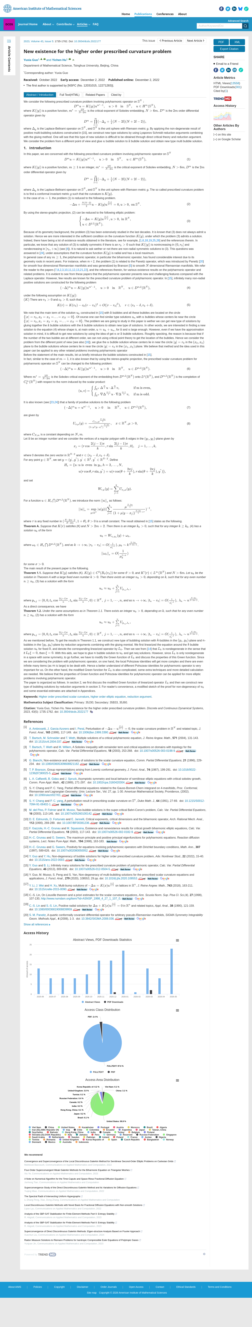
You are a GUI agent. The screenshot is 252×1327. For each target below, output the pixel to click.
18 (146, 247)
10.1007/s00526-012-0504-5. (97, 898)
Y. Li (31, 914)
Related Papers (95, 94)
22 (72, 277)
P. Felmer (51, 839)
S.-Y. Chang (36, 829)
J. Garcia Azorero (58, 757)
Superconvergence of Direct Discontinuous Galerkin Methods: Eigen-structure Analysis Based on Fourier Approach (83, 1260)
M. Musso (69, 839)
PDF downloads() (227, 87)
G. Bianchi (35, 789)
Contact (160, 1316)
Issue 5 (49, 41)
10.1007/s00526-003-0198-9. (162, 779)
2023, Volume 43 (33, 41)
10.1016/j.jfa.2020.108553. (125, 907)
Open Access (136, 1316)
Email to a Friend (227, 63)
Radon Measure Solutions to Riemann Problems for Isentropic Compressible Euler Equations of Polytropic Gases (82, 1269)
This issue (148, 41)
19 (150, 247)
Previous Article (171, 41)
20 (189, 269)
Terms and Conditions (220, 1316)
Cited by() (221, 91)
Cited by (116, 94)
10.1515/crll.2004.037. (52, 770)
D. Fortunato (57, 848)
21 (68, 277)
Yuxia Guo (31, 60)
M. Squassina (75, 857)
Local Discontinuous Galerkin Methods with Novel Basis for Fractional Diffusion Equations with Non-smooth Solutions (84, 1234)
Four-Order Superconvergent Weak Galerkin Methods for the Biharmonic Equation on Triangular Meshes (78, 1199)
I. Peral (79, 757)
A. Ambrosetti (37, 757)
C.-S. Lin (34, 935)
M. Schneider (51, 766)
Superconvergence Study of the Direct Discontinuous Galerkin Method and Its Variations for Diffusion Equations (81, 1216)
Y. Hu (47, 885)
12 (60, 277)
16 (87, 352)
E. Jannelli (77, 848)
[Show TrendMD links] (204, 1283)
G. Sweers (58, 866)
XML (237, 42)
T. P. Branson (37, 798)
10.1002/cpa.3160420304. (113, 811)
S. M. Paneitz (37, 944)
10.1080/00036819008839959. (57, 938)
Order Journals (108, 1316)
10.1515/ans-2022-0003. (53, 888)
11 (56, 277)
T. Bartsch (35, 766)
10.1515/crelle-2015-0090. (54, 918)
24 (188, 256)
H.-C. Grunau (52, 857)
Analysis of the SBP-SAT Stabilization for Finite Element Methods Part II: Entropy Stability (70, 1243)
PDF (221, 42)
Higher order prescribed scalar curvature (64, 725)
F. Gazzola (36, 857)
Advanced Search (238, 20)
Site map (92, 1322)
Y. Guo (33, 885)
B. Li (46, 894)
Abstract (40, 94)
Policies (37, 1316)
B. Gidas (53, 807)
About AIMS (14, 1316)
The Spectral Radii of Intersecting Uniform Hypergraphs (53, 1225)
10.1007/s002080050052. (77, 879)
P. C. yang (56, 829)
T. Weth (70, 766)
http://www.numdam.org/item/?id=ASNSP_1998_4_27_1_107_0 (80, 927)
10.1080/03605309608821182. (64, 792)
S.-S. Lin (51, 935)
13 (64, 277)
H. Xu (53, 914)
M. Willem (65, 775)
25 (154, 247)
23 (52, 421)
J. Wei (40, 914)
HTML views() (227, 83)
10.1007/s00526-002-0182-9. (119, 861)
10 (52, 277)
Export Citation (229, 48)
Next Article (195, 41)
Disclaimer (82, 1316)
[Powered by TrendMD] (40, 1284)
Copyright (59, 1316)
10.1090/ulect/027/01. (52, 823)
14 (136, 674)
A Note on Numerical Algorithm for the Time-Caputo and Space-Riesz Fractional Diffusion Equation (75, 1208)
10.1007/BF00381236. (80, 851)
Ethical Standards (186, 1316)
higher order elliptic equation (108, 725)
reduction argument (139, 725)
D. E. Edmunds (38, 848)
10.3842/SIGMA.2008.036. (102, 947)
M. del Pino (36, 839)
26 (158, 247)
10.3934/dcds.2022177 (87, 41)
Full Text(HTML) (70, 94)
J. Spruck (71, 807)
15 (159, 285)
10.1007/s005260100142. (81, 842)
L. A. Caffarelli (38, 807)
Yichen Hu (59, 60)
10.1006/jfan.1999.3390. (89, 761)
